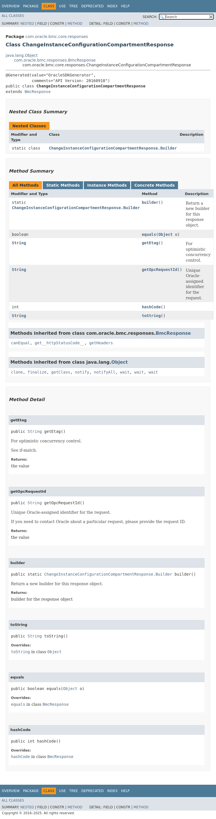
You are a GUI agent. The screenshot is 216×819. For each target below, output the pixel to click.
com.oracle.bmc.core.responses (56, 36)
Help (125, 6)
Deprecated (92, 6)
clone (17, 372)
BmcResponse (37, 91)
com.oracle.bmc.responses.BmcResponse (55, 60)
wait (125, 372)
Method (75, 24)
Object (165, 234)
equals (149, 234)
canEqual (20, 343)
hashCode (151, 307)
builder (150, 202)
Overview (11, 6)
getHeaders (101, 343)
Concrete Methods (154, 185)
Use (62, 6)
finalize (37, 372)
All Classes (13, 16)
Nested (27, 24)
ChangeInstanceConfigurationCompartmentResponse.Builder (113, 148)
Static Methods (63, 185)
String (19, 243)
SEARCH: (150, 17)
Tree (73, 6)
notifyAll (104, 372)
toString (151, 315)
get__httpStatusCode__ (59, 343)
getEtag (150, 243)
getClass (60, 372)
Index (112, 6)
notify (82, 372)
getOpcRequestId (159, 269)
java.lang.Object (22, 55)
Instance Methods (107, 185)
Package (31, 6)
